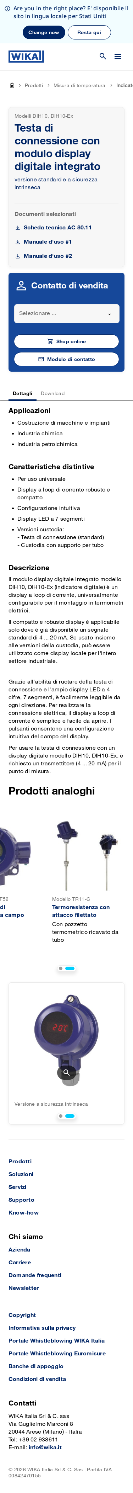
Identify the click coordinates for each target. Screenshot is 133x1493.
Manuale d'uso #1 (48, 242)
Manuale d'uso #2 (48, 256)
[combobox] (67, 313)
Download (52, 393)
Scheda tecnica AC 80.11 (58, 227)
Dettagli (22, 393)
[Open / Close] (117, 56)
